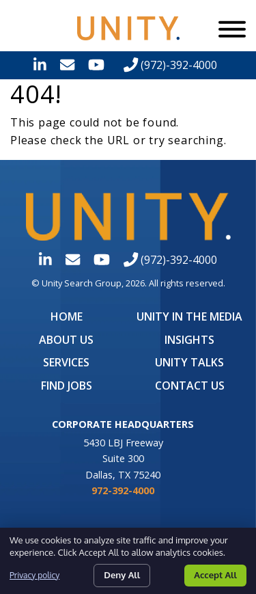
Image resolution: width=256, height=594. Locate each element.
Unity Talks (189, 362)
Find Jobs (66, 385)
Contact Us (190, 385)
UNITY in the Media (189, 316)
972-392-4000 (122, 490)
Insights (189, 339)
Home (67, 316)
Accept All (215, 574)
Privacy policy (34, 575)
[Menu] (232, 28)
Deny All (122, 574)
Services (66, 362)
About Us (66, 339)
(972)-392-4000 (170, 64)
